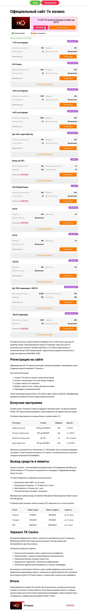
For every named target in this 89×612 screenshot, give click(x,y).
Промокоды (68, 56)
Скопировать (68, 175)
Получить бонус (62, 27)
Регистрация (50, 3)
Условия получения (44, 84)
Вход (35, 3)
